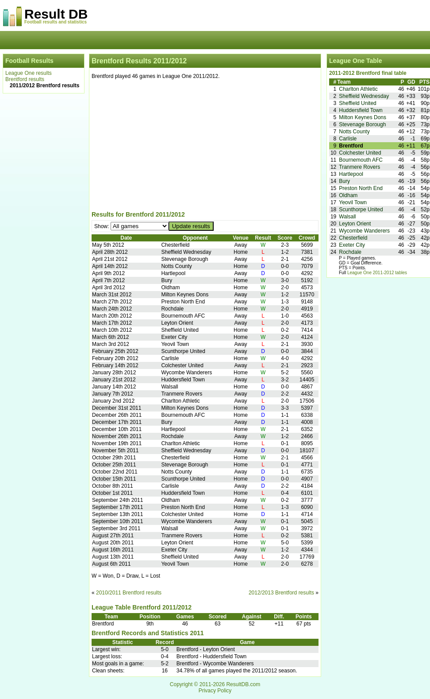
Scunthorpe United (361, 209)
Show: (102, 226)
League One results (28, 73)
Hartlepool (351, 174)
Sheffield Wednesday (364, 96)
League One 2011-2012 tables (377, 272)
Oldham (348, 195)
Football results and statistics (55, 21)
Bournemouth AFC (361, 160)
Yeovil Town (353, 202)
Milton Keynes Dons (362, 117)
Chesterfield (353, 238)
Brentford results (24, 79)
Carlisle (348, 139)
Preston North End (361, 188)
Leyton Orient (355, 224)
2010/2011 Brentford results (128, 593)
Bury (344, 181)
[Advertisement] (205, 147)
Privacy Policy (215, 690)
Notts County (354, 131)
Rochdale (350, 252)
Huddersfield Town (361, 110)
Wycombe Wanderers (364, 231)
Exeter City (352, 245)
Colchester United (360, 153)
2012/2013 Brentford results (281, 593)
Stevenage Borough (362, 124)
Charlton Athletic (358, 89)
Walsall (347, 217)
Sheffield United (357, 103)
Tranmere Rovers (359, 167)
